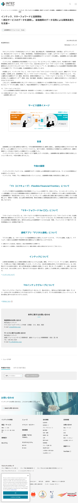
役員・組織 (45, 432)
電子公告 (41, 481)
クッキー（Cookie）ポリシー (52, 484)
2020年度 (14, 10)
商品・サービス (6, 425)
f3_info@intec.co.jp (15, 342)
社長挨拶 (45, 422)
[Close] (28, 475)
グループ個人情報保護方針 (27, 468)
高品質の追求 (46, 448)
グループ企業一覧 (47, 445)
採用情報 (66, 420)
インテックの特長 (7, 420)
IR (64, 430)
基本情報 (45, 430)
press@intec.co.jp (15, 327)
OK (15, 493)
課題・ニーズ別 (5, 428)
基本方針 (24, 445)
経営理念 (46, 425)
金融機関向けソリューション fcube (14, 30)
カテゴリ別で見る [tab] (19, 368)
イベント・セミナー (28, 425)
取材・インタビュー (68, 438)
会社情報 (45, 420)
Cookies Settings (15, 497)
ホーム (2, 10)
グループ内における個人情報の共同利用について (49, 468)
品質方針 (47, 481)
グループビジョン (48, 427)
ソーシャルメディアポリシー (26, 471)
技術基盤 (25, 430)
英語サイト (66, 446)
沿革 (44, 438)
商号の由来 (45, 440)
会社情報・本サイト (68, 440)
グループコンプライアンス (9, 471)
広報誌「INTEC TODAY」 (27, 436)
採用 (64, 433)
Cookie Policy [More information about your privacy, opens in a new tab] (14, 489)
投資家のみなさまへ (31, 481)
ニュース (8, 10)
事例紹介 (4, 438)
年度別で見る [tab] (5, 368)
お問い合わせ (67, 425)
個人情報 (65, 435)
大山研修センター (47, 453)
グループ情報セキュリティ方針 (10, 468)
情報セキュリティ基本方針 (58, 481)
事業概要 (45, 443)
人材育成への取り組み (48, 450)
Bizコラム (5, 443)
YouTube (67, 451)
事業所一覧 (45, 435)
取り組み (24, 448)
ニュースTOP (7, 359)
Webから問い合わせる (11, 408)
